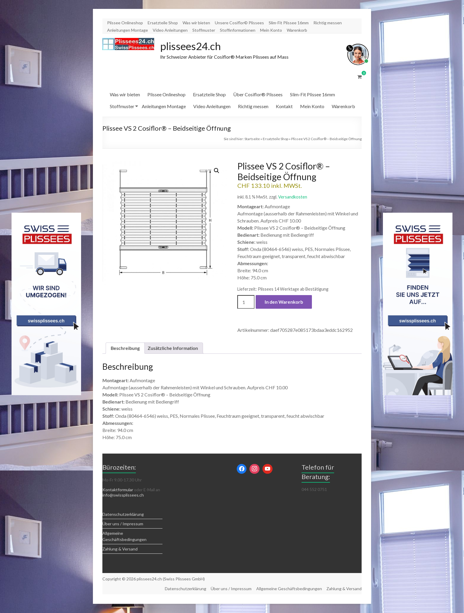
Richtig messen (327, 22)
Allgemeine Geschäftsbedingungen (289, 588)
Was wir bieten (196, 22)
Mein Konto (271, 30)
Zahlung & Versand (120, 549)
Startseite (252, 139)
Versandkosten (292, 197)
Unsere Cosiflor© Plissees (239, 22)
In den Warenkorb (284, 302)
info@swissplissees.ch (123, 495)
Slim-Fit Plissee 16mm (289, 22)
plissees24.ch (191, 46)
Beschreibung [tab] (125, 348)
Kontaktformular (117, 489)
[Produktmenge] (245, 302)
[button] (216, 171)
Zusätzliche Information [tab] (173, 348)
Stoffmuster (203, 30)
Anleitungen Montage (127, 30)
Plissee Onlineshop (125, 22)
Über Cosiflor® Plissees (258, 94)
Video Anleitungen (170, 30)
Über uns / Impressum (122, 523)
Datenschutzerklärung (123, 514)
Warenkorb (297, 30)
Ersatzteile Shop (163, 22)
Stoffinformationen (237, 30)
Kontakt (284, 106)
